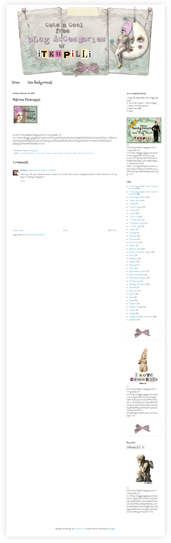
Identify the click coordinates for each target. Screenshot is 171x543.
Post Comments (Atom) (34, 235)
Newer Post (18, 230)
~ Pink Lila (39, 153)
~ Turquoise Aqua (51, 153)
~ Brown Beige (135, 207)
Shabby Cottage (135, 307)
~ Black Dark (134, 200)
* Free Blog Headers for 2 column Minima (143, 187)
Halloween (133, 258)
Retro (131, 297)
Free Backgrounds (40, 82)
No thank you (134, 281)
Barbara (23, 170)
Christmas (133, 242)
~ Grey (132, 213)
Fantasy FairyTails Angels (140, 252)
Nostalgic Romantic (137, 284)
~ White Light (135, 226)
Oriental (132, 287)
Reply (22, 181)
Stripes (132, 310)
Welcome (89, 153)
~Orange (132, 233)
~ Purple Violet (135, 220)
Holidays (132, 262)
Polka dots (133, 291)
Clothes (132, 245)
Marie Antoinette (136, 274)
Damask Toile (134, 249)
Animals (132, 236)
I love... (131, 268)
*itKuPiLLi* (79, 529)
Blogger (112, 529)
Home (16, 82)
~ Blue (131, 203)
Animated (133, 239)
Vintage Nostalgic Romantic (74, 153)
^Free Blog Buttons (27, 153)
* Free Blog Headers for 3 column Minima (143, 193)
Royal (60, 153)
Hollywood (133, 265)
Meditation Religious (137, 278)
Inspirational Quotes (137, 271)
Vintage (132, 313)
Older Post (112, 230)
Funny (131, 255)
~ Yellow (132, 229)
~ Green (132, 210)
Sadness (132, 303)
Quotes (132, 294)
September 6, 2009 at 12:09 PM (42, 170)
